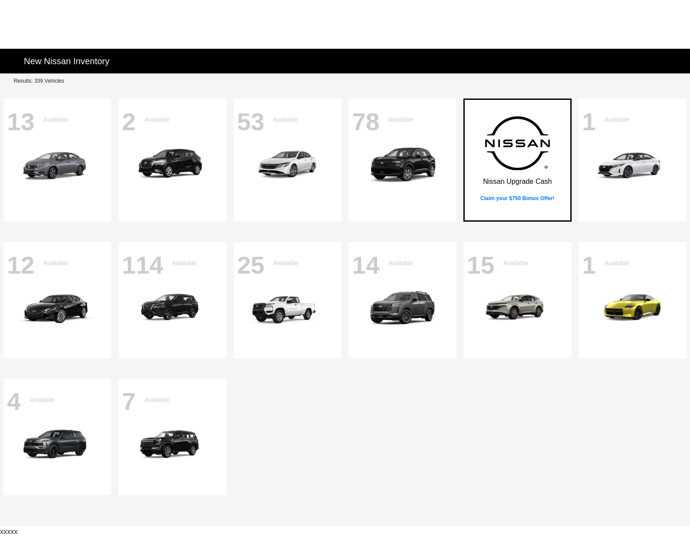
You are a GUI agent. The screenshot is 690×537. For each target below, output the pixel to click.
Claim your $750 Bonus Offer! (518, 198)
